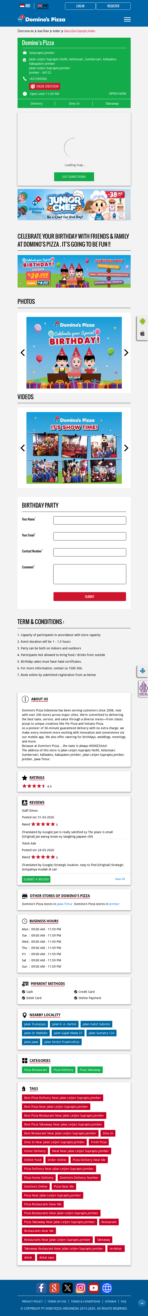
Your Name (29, 518)
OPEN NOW (117, 93)
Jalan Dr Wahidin (35, 1033)
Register (113, 6)
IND (25, 5)
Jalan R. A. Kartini (64, 1024)
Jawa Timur (43, 31)
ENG (43, 5)
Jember (56, 31)
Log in (80, 6)
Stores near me (26, 31)
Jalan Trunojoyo (35, 1024)
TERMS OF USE (56, 1301)
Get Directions (74, 177)
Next (125, 352)
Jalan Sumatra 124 (101, 1033)
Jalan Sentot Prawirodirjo (61, 1042)
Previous (23, 352)
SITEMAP (110, 1301)
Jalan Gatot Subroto (96, 1024)
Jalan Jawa (31, 1042)
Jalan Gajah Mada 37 (68, 1033)
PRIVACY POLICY (32, 1301)
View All (120, 879)
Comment (28, 566)
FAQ (123, 1301)
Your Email (29, 534)
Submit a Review (36, 879)
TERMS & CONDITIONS (85, 1301)
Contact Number (32, 550)
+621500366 (38, 79)
